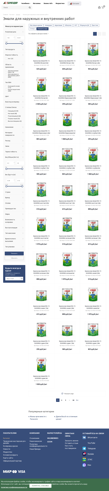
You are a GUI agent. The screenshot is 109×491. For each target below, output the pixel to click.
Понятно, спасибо (40, 486)
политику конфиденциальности (14, 487)
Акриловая (58, 25)
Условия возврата (10, 455)
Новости (6, 449)
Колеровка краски (10, 446)
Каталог (6, 438)
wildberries (52, 438)
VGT (75, 25)
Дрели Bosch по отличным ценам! (66, 418)
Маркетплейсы (54, 433)
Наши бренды (35, 449)
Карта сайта (8, 458)
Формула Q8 (84, 25)
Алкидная (48, 25)
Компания (35, 433)
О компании (34, 438)
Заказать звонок (71, 441)
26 (73, 400)
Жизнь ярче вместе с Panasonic (38, 418)
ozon (49, 442)
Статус (32, 29)
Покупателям (9, 433)
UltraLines (68, 25)
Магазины (37, 3)
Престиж (95, 25)
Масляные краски (36, 25)
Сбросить (14, 258)
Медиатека (60, 3)
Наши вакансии (36, 441)
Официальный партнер (12, 461)
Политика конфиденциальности (38, 445)
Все (77, 400)
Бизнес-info (48, 3)
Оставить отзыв (71, 443)
